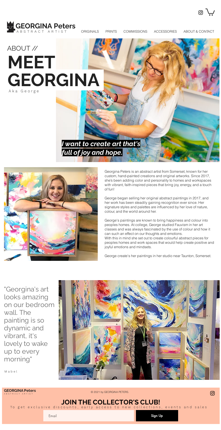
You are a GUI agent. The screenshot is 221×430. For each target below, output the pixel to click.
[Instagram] (201, 13)
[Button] (50, 25)
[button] (210, 12)
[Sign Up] (157, 415)
